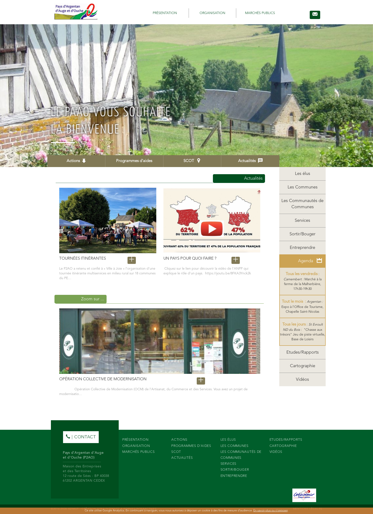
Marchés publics (260, 13)
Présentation (165, 13)
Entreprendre (302, 248)
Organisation (212, 13)
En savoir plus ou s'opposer (270, 510)
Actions (76, 160)
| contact (81, 436)
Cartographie (302, 366)
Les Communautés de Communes (302, 204)
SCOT (192, 160)
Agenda (310, 260)
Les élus (302, 174)
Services (302, 220)
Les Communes (303, 187)
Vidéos (302, 379)
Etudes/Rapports (302, 352)
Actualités (250, 160)
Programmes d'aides (134, 161)
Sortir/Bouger (302, 234)
